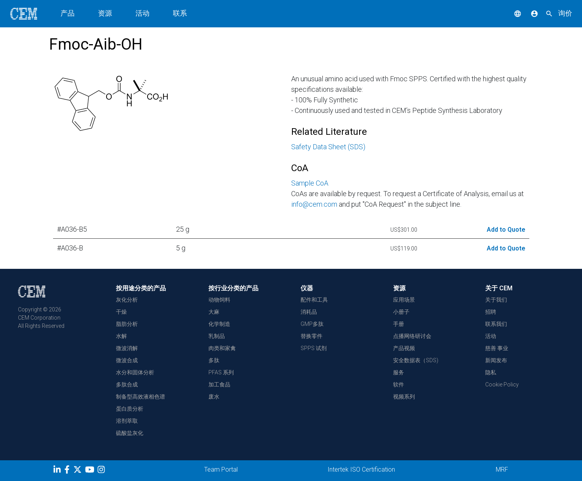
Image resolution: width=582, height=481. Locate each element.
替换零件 (311, 336)
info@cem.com (314, 204)
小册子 (401, 312)
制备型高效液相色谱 (140, 396)
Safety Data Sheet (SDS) (328, 147)
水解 (121, 336)
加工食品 (219, 384)
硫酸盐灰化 (129, 433)
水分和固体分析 (135, 372)
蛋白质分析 (129, 409)
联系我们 (496, 324)
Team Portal (221, 469)
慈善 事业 (496, 348)
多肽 (213, 360)
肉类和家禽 (222, 348)
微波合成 (127, 360)
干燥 (121, 312)
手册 (398, 324)
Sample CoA (309, 183)
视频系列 (404, 396)
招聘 (490, 312)
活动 (142, 13)
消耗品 (309, 312)
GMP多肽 (312, 324)
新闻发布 (496, 360)
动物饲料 (219, 300)
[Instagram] (102, 471)
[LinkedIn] (57, 471)
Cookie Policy (502, 384)
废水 (213, 396)
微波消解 (127, 348)
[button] (511, 13)
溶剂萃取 (127, 421)
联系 (180, 13)
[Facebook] (68, 471)
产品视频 (404, 348)
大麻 (213, 312)
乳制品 (216, 336)
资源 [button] (105, 13)
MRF (502, 469)
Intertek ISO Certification (361, 469)
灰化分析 (127, 300)
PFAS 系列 (221, 372)
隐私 (490, 372)
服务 (398, 372)
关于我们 (496, 300)
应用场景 (404, 300)
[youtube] (90, 471)
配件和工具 (314, 300)
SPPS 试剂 (314, 348)
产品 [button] (68, 13)
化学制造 (219, 324)
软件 (398, 384)
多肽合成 (127, 384)
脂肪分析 (127, 324)
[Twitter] (78, 471)
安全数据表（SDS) (415, 360)
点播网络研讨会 (412, 336)
